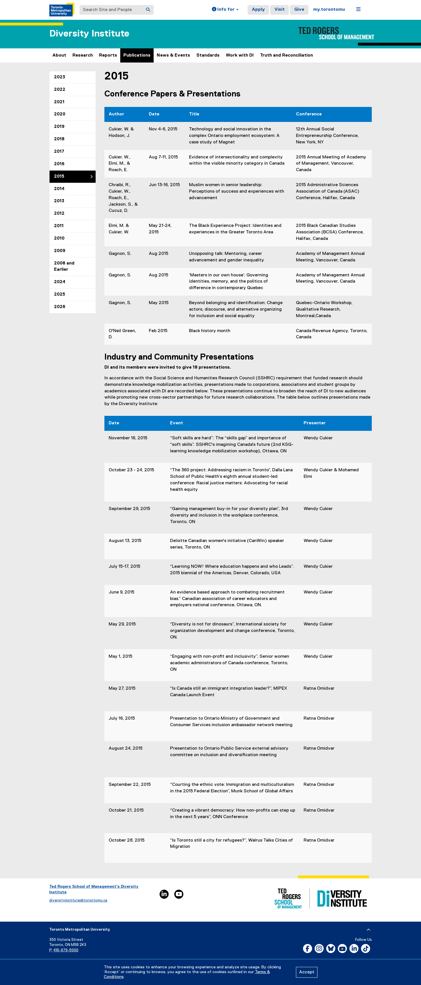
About (59, 55)
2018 (59, 139)
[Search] (148, 10)
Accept (306, 972)
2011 (59, 226)
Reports (108, 55)
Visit (279, 9)
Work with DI (240, 55)
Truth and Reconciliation (286, 55)
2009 (59, 251)
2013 (59, 201)
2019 (59, 126)
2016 (59, 164)
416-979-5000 (65, 950)
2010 (59, 238)
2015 (59, 176)
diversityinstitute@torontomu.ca (78, 900)
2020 (59, 114)
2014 (59, 189)
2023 (59, 77)
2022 (59, 89)
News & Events (173, 55)
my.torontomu (329, 9)
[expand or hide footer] (368, 929)
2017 (59, 151)
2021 (59, 102)
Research (82, 55)
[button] (225, 10)
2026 (59, 307)
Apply (258, 9)
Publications (137, 55)
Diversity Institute (89, 33)
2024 (59, 282)
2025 (59, 294)
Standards (208, 55)
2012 (59, 213)
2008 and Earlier (64, 266)
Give (299, 9)
